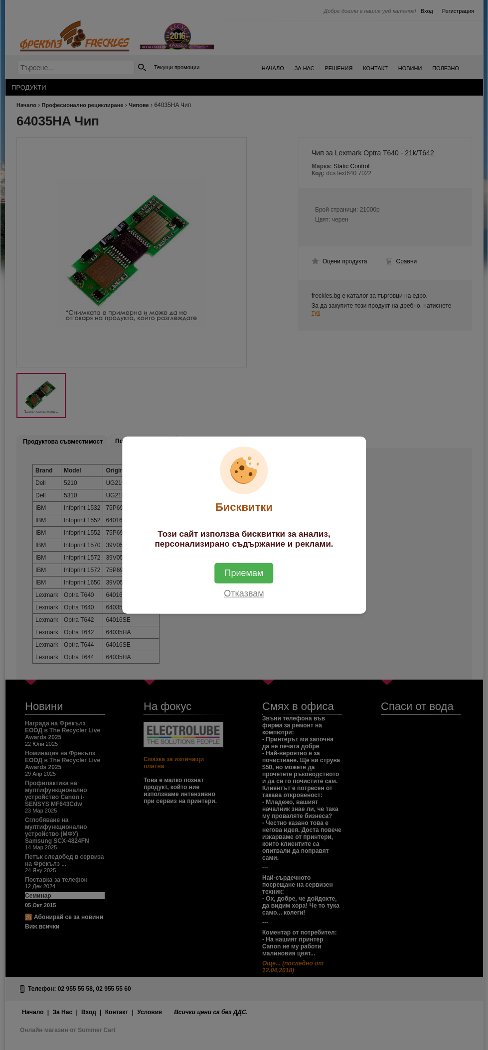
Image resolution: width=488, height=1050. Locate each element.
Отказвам (244, 593)
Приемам (244, 573)
